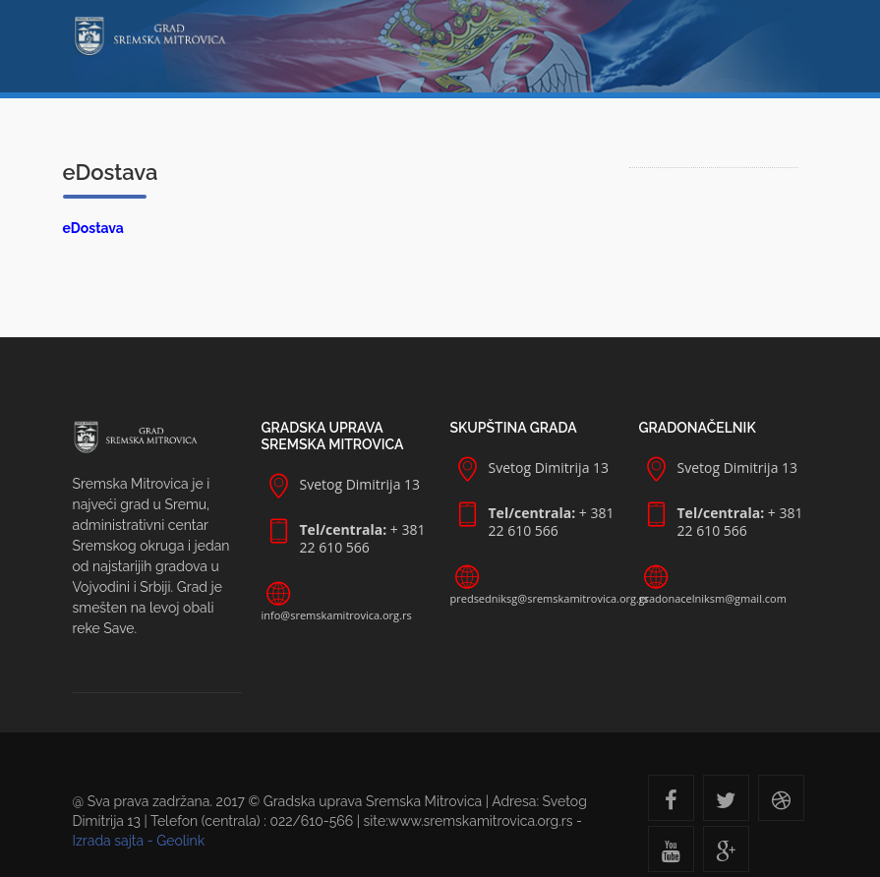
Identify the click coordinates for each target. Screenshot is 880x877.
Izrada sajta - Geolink (139, 840)
